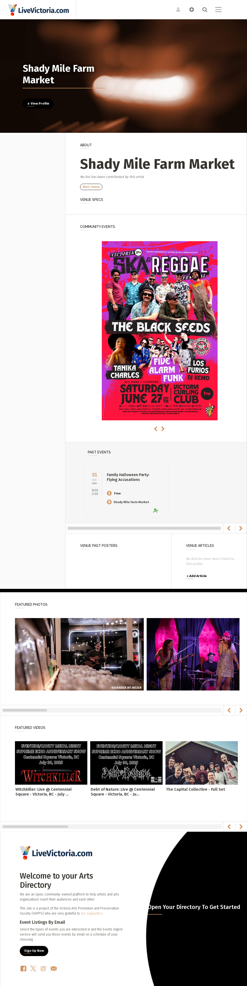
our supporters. (92, 913)
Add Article (197, 576)
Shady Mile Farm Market (128, 502)
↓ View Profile (38, 104)
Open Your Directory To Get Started (194, 907)
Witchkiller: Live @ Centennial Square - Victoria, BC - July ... (43, 792)
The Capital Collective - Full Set (195, 789)
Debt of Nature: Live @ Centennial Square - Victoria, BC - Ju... (123, 792)
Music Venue (91, 187)
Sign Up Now (34, 951)
